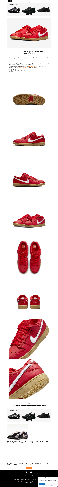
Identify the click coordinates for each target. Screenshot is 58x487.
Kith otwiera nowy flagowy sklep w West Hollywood (40, 463)
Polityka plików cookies (45, 485)
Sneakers (29, 55)
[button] (56, 477)
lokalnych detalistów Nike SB (23, 67)
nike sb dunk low (29, 403)
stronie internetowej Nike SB (32, 66)
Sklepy (31, 464)
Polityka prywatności (51, 485)
